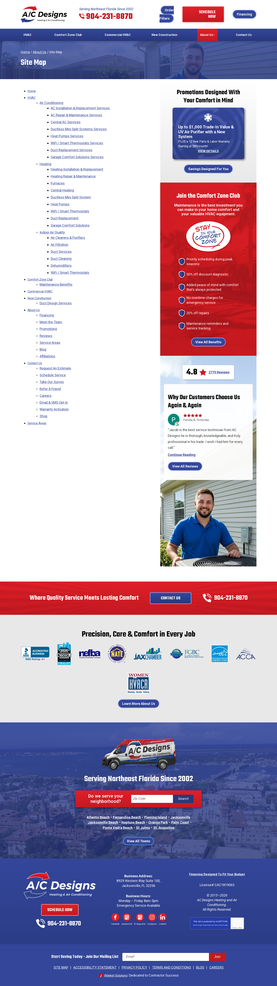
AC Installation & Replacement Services (81, 107)
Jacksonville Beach (103, 822)
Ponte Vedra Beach (118, 827)
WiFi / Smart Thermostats (71, 202)
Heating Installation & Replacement (78, 163)
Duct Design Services (56, 287)
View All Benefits (208, 342)
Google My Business (127, 916)
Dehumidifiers (62, 252)
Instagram (152, 916)
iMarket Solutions (116, 974)
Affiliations (47, 337)
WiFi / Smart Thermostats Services (78, 139)
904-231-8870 (109, 17)
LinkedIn (163, 916)
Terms (240, 926)
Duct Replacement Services (73, 146)
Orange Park (158, 822)
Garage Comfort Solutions (71, 215)
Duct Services (62, 239)
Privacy (234, 926)
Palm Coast (180, 822)
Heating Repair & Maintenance (74, 170)
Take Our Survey (52, 361)
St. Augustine (163, 827)
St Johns (143, 827)
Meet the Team (51, 305)
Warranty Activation (54, 387)
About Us (39, 52)
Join (217, 956)
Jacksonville (180, 817)
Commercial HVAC (41, 276)
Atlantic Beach (98, 817)
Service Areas (50, 324)
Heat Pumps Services (68, 133)
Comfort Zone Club (42, 265)
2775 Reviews (219, 372)
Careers (45, 374)
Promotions (48, 311)
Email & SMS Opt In (54, 381)
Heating (45, 158)
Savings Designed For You (208, 169)
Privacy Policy (207, 924)
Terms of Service (219, 924)
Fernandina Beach (127, 817)
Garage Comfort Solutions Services (78, 152)
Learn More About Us (138, 703)
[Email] (174, 956)
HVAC (32, 97)
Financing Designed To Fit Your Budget (217, 874)
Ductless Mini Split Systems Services (80, 126)
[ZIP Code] (152, 798)
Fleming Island (155, 817)
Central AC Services (67, 120)
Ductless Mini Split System (72, 189)
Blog (43, 331)
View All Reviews (185, 466)
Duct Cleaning (62, 246)
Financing (244, 14)
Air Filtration (60, 233)
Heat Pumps (61, 196)
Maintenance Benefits (56, 270)
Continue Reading (182, 454)
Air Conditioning (51, 102)
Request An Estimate (55, 348)
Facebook (115, 916)
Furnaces (59, 176)
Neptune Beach (133, 822)
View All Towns (138, 840)
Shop (43, 394)
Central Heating (63, 183)
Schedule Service (53, 355)
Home (25, 52)
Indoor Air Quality (52, 221)
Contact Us (36, 344)
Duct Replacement (66, 208)
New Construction (41, 283)
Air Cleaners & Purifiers (69, 226)
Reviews (46, 318)
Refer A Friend (50, 368)
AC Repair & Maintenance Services (77, 113)
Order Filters (167, 14)
